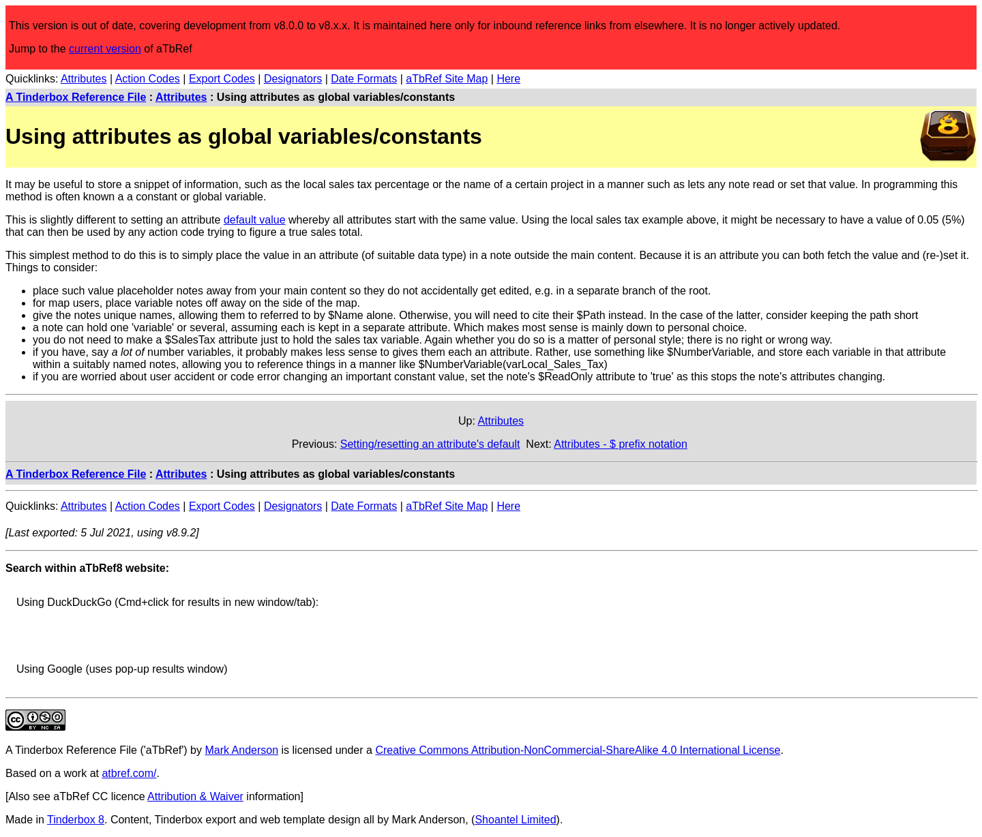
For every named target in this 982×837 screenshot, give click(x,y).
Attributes (84, 79)
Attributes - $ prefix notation (620, 444)
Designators (293, 79)
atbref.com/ (129, 773)
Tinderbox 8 (75, 819)
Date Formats (364, 79)
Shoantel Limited (515, 819)
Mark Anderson (241, 750)
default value (255, 220)
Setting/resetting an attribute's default (430, 444)
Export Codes (222, 79)
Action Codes (147, 79)
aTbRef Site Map (447, 79)
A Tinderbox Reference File (75, 97)
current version (105, 49)
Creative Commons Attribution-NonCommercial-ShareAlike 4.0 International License (577, 750)
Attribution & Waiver (195, 796)
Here (508, 79)
